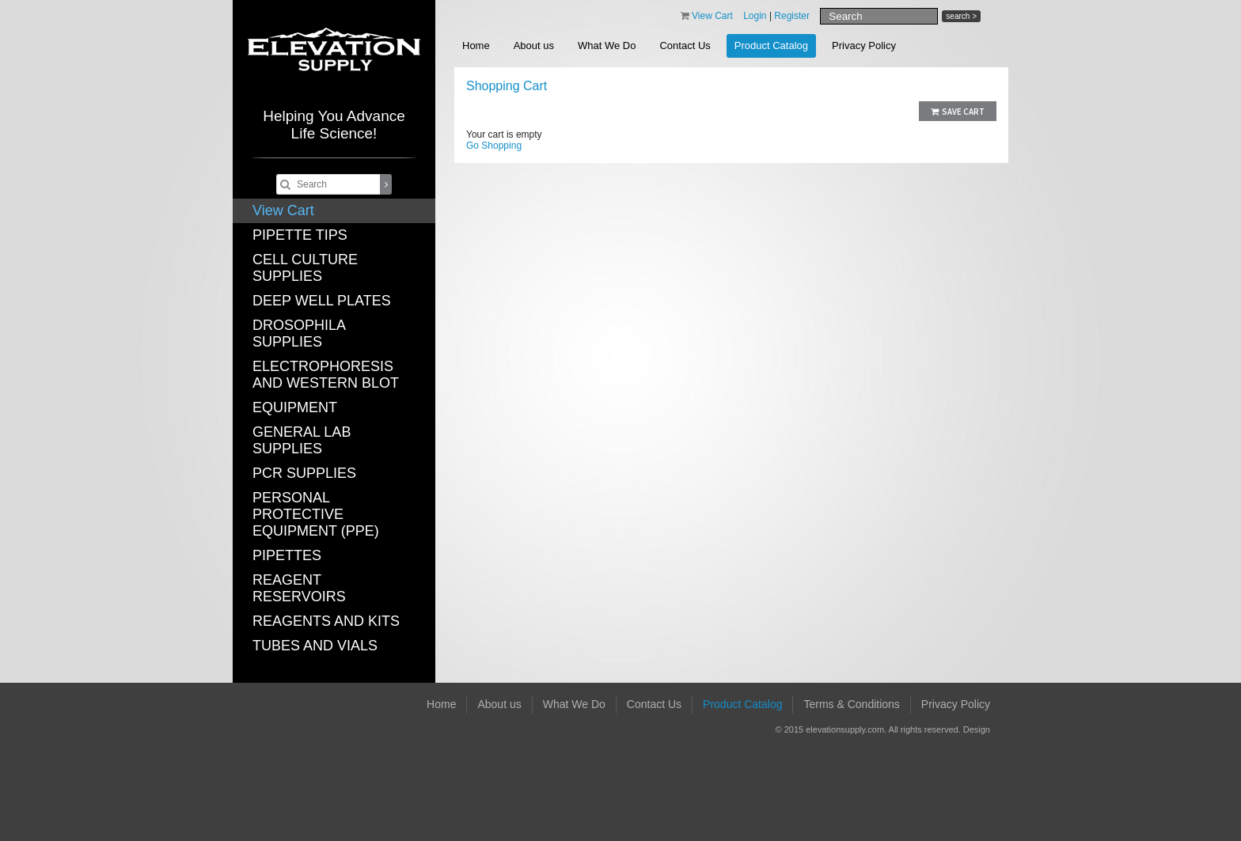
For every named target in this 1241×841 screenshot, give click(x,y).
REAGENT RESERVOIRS (299, 588)
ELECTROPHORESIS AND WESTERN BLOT (325, 374)
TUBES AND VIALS (315, 645)
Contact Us (684, 45)
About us (534, 45)
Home (476, 45)
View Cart (283, 210)
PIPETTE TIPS (299, 235)
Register (792, 15)
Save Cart (958, 111)
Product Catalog (771, 45)
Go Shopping (494, 145)
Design (976, 729)
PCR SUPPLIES (304, 473)
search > (961, 16)
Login (754, 15)
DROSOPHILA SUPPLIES (298, 333)
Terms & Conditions (851, 704)
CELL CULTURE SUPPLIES (305, 268)
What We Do (607, 45)
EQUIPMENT (294, 407)
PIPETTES (286, 555)
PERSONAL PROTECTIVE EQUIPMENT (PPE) (315, 514)
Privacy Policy (864, 45)
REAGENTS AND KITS (326, 621)
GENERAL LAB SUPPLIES (301, 440)
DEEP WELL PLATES (321, 301)
